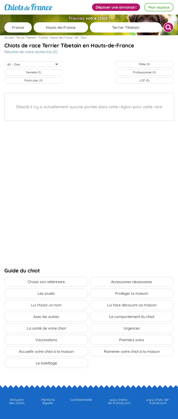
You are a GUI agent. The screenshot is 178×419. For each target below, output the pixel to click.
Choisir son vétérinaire (46, 281)
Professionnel (144, 72)
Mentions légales (48, 401)
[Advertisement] (89, 155)
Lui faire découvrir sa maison (131, 305)
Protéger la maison (131, 293)
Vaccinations (46, 339)
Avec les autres (46, 316)
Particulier (33, 80)
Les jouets (46, 293)
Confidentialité (81, 400)
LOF (144, 80)
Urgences (132, 328)
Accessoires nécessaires (131, 281)
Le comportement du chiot (131, 316)
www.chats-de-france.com (158, 401)
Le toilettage (46, 363)
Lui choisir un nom (46, 305)
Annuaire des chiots (17, 401)
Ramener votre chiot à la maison (132, 351)
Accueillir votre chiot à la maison (46, 351)
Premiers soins (131, 339)
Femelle (33, 72)
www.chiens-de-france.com (119, 401)
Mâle (144, 64)
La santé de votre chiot (46, 328)
